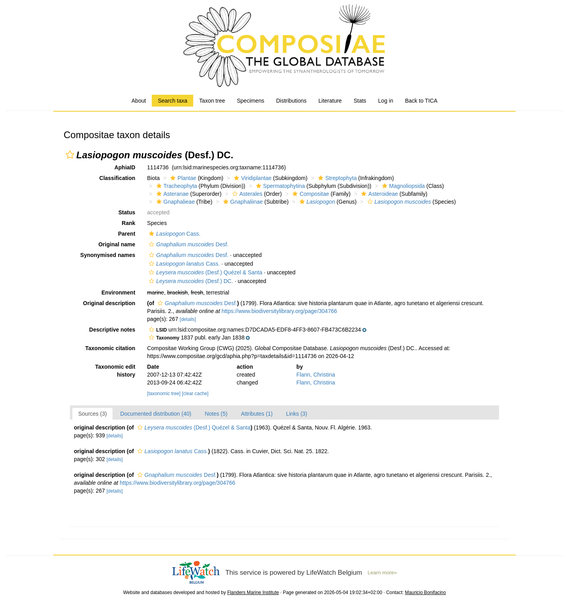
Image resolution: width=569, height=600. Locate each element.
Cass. (173, 234)
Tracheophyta (175, 186)
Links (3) (296, 414)
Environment (119, 292)
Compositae (309, 194)
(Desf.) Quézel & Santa (204, 272)
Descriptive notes (112, 329)
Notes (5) (216, 414)
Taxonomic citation (110, 348)
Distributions (291, 101)
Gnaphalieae (174, 202)
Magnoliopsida (402, 186)
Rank (128, 223)
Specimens (250, 101)
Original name (116, 244)
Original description (109, 303)
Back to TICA (421, 101)
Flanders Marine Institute (253, 592)
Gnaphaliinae (242, 202)
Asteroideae (378, 194)
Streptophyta (336, 178)
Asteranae (171, 194)
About (139, 101)
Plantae (182, 178)
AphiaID (124, 167)
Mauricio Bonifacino (425, 592)
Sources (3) (92, 414)
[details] (188, 319)
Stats (360, 101)
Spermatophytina (279, 186)
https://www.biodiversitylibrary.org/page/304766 (279, 311)
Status (127, 212)
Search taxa (172, 101)
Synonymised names (107, 255)
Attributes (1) (257, 414)
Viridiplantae (251, 178)
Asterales (246, 194)
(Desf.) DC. (190, 281)
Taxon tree (212, 101)
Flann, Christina (315, 374)
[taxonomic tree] (164, 393)
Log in (385, 101)
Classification (117, 178)
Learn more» (382, 573)
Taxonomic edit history (115, 371)
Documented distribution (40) (155, 414)
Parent (127, 234)
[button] (70, 154)
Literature (330, 101)
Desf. (187, 244)
